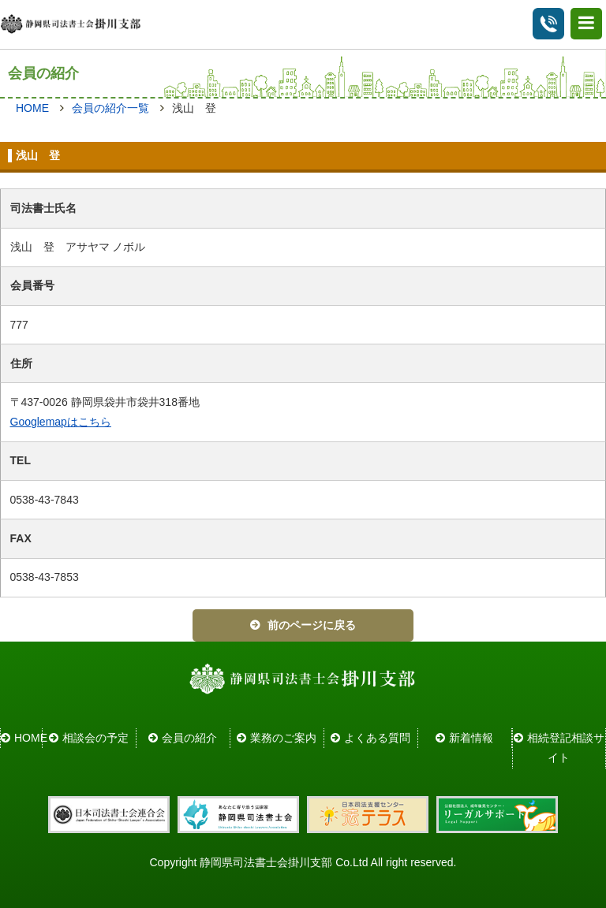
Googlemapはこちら (60, 421)
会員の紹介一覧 (110, 108)
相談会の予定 (95, 737)
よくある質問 (377, 737)
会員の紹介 (189, 737)
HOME (32, 108)
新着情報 (471, 737)
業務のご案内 (283, 737)
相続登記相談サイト (565, 747)
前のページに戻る (311, 625)
